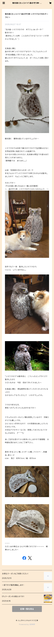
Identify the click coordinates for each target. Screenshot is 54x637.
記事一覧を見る (27, 609)
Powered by (27, 624)
